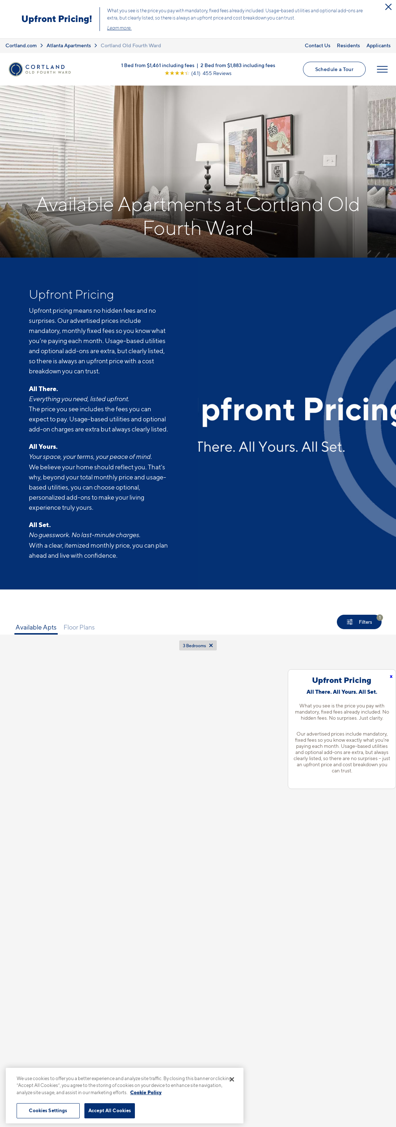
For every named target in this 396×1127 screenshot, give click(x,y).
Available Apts (36, 627)
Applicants (378, 45)
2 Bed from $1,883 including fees (238, 65)
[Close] (232, 1079)
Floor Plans (79, 627)
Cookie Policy (146, 1092)
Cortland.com (21, 45)
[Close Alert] (388, 7)
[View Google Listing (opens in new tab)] (198, 73)
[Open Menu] (382, 69)
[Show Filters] (359, 622)
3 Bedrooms (194, 645)
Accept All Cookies (109, 1110)
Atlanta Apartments (69, 45)
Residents (348, 45)
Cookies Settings (48, 1110)
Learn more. (119, 28)
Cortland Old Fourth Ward (131, 45)
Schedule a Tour (334, 69)
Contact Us (317, 45)
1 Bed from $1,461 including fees (157, 65)
